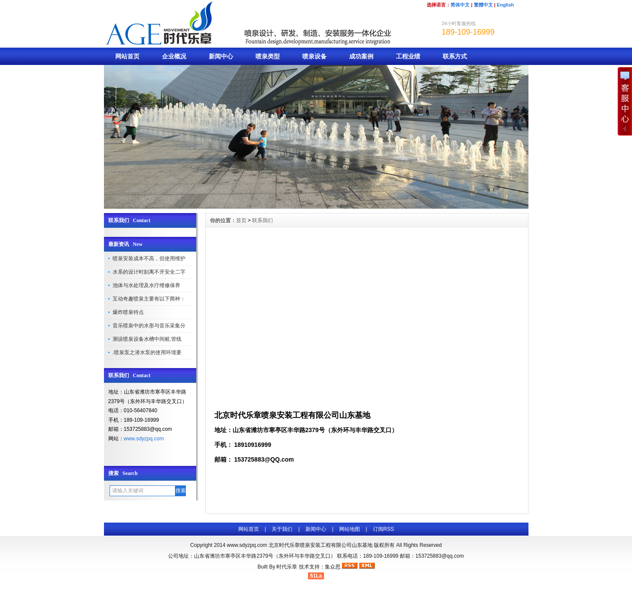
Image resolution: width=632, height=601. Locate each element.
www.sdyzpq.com (144, 439)
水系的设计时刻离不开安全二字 (149, 272)
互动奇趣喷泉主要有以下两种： (149, 299)
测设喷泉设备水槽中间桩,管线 (147, 339)
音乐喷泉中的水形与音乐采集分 (149, 326)
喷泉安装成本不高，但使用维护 (149, 258)
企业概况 (174, 56)
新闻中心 (221, 56)
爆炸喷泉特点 (128, 312)
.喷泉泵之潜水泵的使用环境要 (147, 352)
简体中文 (460, 4)
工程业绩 (408, 56)
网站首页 (127, 56)
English (505, 4)
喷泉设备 (314, 56)
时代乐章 (286, 567)
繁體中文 (483, 4)
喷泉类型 (268, 56)
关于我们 (282, 529)
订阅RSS (383, 529)
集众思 (332, 567)
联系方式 (455, 56)
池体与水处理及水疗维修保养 (146, 285)
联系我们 (262, 220)
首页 (241, 220)
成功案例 (361, 56)
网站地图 (349, 529)
